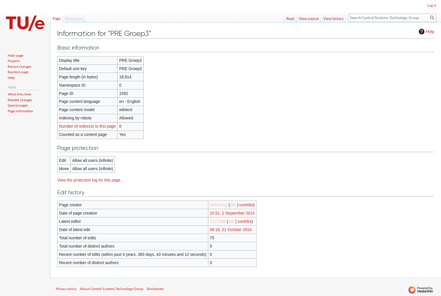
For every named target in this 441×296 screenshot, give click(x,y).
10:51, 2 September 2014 (232, 213)
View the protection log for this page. (89, 180)
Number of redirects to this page (87, 126)
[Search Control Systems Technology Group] (392, 18)
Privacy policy (66, 289)
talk (233, 205)
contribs (246, 205)
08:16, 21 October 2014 (231, 229)
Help (425, 31)
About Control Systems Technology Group (111, 289)
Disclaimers (155, 289)
